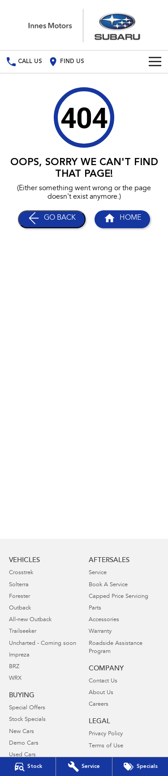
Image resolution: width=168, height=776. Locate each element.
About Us (101, 693)
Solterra (19, 585)
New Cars (21, 732)
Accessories (104, 620)
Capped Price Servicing (118, 597)
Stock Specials (27, 720)
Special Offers (27, 708)
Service (98, 573)
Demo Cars (24, 743)
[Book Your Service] (84, 766)
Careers (98, 705)
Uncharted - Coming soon (42, 644)
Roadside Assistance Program (115, 648)
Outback (20, 608)
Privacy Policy (106, 734)
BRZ (14, 667)
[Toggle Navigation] (155, 62)
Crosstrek (21, 573)
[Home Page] (84, 25)
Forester (19, 597)
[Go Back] (52, 219)
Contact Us (103, 681)
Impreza (19, 655)
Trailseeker (22, 632)
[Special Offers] (140, 766)
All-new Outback (30, 620)
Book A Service (108, 585)
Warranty (100, 632)
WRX (15, 679)
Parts (95, 608)
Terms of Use (106, 746)
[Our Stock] (28, 766)
